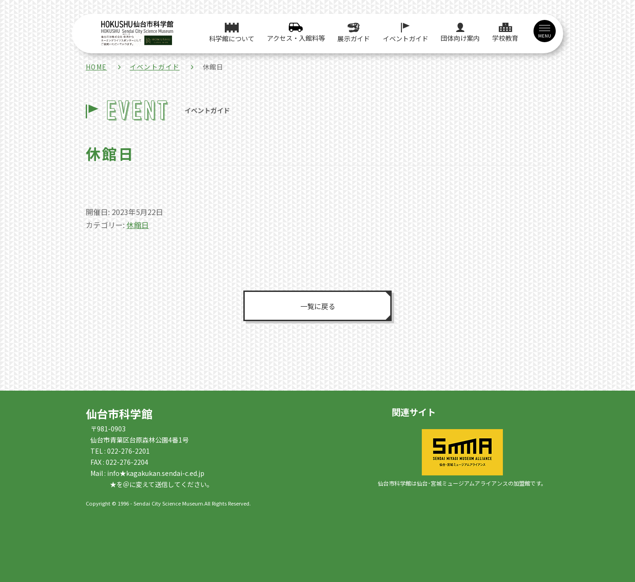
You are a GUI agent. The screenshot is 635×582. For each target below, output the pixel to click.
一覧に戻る (317, 305)
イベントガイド (155, 66)
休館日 (138, 224)
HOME (96, 66)
